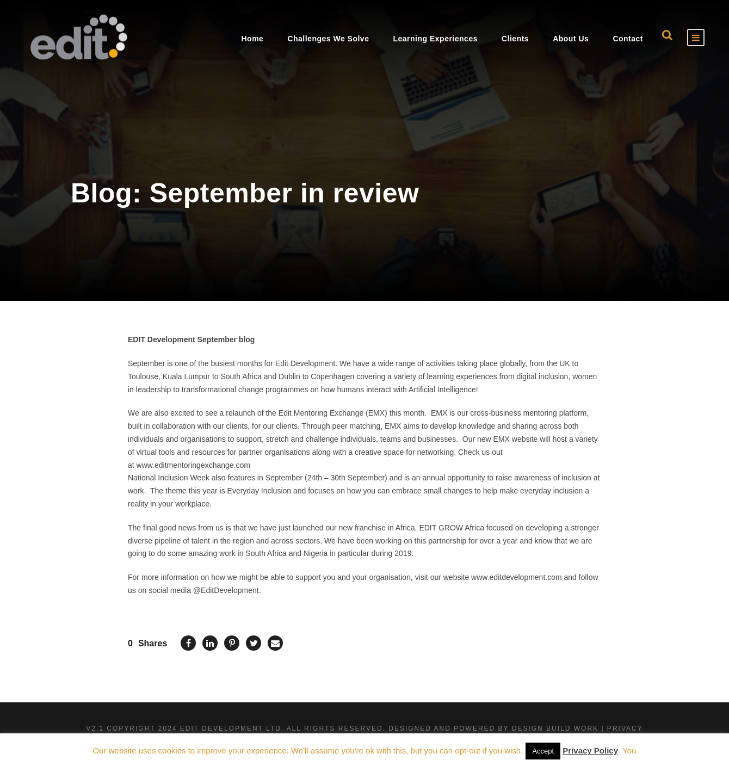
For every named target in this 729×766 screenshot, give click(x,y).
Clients (515, 38)
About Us (571, 38)
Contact (628, 38)
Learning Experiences (435, 38)
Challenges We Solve (328, 38)
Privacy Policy (590, 750)
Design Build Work (555, 728)
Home (252, 38)
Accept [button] (543, 751)
